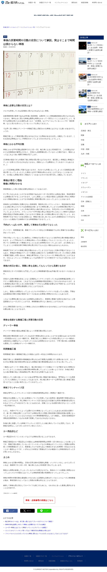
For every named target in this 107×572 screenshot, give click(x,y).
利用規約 (79, 561)
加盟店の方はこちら (66, 561)
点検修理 (84, 242)
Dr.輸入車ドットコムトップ (12, 27)
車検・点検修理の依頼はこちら (39, 500)
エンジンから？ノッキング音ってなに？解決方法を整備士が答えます (28, 530)
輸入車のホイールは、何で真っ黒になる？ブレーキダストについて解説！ (29, 521)
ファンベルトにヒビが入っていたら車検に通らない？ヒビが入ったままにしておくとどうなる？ (36, 533)
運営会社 (72, 2)
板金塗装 (84, 246)
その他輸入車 (85, 215)
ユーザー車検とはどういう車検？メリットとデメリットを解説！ (26, 527)
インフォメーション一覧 (32, 27)
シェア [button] (10, 510)
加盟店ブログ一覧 (49, 2)
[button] (27, 511)
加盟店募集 (80, 2)
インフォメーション (62, 2)
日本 (82, 220)
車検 (82, 237)
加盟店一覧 (39, 2)
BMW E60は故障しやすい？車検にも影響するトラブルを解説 (25, 524)
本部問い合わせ (89, 2)
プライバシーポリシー (75, 556)
